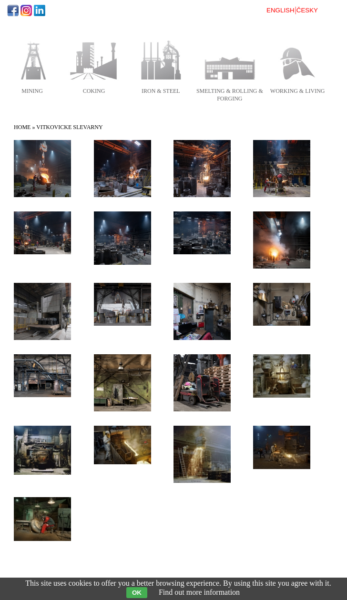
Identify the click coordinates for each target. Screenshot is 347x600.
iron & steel (161, 91)
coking (94, 91)
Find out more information (199, 592)
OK (137, 592)
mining (32, 91)
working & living (297, 91)
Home (22, 127)
